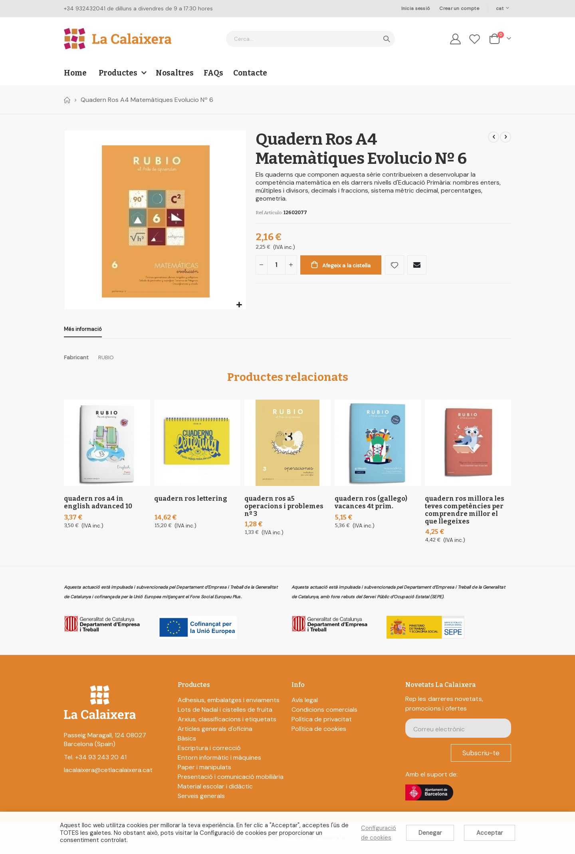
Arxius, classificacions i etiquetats (227, 721)
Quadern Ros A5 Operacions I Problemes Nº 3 (283, 507)
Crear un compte (459, 8)
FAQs (213, 73)
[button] (239, 305)
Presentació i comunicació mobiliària (231, 778)
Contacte (250, 73)
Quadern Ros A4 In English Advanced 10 (98, 503)
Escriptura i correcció (209, 749)
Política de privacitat (321, 721)
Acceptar (489, 833)
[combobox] (310, 39)
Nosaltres (175, 73)
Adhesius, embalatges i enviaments (229, 701)
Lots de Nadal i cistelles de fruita (225, 711)
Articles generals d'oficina (215, 730)
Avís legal (304, 701)
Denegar (430, 833)
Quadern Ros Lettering (190, 500)
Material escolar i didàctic (215, 788)
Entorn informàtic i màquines (219, 759)
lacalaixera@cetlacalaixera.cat (108, 771)
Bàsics (187, 740)
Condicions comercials (324, 711)
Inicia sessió (415, 8)
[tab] (83, 330)
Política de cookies (318, 730)
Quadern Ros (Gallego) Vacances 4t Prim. (371, 503)
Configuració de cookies (378, 833)
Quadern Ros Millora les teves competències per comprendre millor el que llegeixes (464, 511)
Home (66, 100)
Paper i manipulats (204, 768)
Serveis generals (201, 797)
